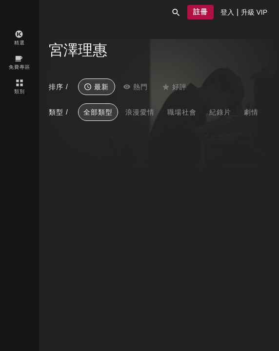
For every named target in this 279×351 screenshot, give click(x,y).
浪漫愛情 (140, 112)
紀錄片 (220, 112)
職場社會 (182, 112)
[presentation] (227, 12)
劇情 (251, 112)
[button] (176, 12)
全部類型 (98, 112)
